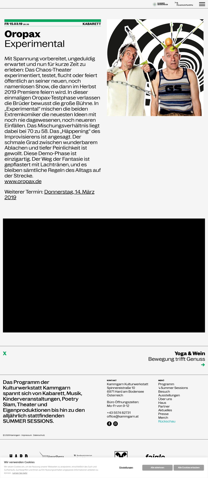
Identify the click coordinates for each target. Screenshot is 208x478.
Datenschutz (39, 435)
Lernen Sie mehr (19, 473)
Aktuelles (165, 410)
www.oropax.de (23, 181)
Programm (166, 384)
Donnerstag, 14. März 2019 (49, 194)
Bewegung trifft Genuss (176, 359)
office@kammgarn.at (123, 416)
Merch (163, 418)
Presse (163, 414)
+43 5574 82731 (119, 413)
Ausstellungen (169, 395)
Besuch (164, 391)
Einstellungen (126, 467)
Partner (164, 406)
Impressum (26, 435)
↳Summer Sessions (173, 388)
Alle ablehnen (157, 467)
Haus (162, 403)
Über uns (165, 399)
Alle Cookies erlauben (189, 467)
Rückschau (166, 421)
